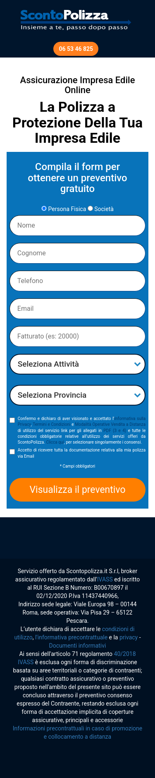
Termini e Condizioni (51, 424)
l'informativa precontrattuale (71, 637)
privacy (128, 637)
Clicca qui (55, 442)
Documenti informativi (77, 645)
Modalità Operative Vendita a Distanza (110, 424)
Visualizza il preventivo (77, 489)
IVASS (105, 579)
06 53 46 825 (76, 49)
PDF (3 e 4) (114, 430)
